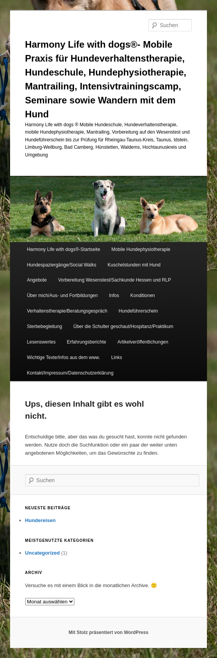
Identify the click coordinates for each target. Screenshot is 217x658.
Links (116, 357)
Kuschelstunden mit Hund (133, 265)
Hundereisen (40, 520)
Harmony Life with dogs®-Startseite (63, 249)
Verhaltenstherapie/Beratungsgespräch (67, 311)
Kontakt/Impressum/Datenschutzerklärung (70, 373)
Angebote (36, 280)
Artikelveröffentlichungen (142, 342)
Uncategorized (42, 553)
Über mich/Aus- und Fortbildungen (62, 295)
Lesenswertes (41, 342)
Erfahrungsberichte (86, 342)
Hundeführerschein (138, 311)
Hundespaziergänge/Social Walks (61, 265)
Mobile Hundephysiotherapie (140, 249)
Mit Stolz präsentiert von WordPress (108, 632)
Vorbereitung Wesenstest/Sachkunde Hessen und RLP (114, 280)
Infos (114, 295)
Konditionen (142, 295)
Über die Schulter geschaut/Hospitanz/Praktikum (123, 326)
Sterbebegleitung (44, 326)
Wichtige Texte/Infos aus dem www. (63, 357)
